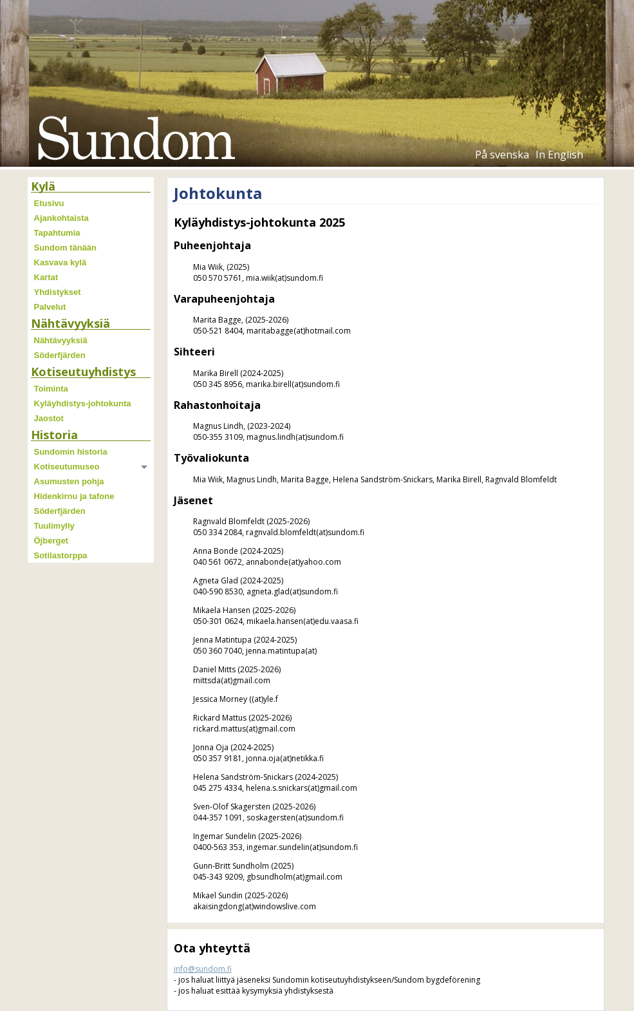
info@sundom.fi (203, 968)
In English (559, 154)
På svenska (502, 154)
